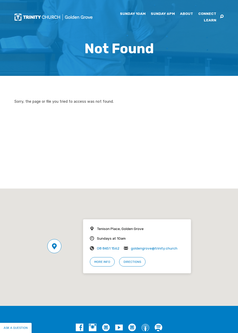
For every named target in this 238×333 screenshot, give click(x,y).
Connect (207, 14)
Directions (132, 262)
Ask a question (16, 328)
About (186, 14)
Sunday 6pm (163, 14)
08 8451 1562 (108, 248)
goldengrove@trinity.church (154, 248)
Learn (210, 20)
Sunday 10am (133, 14)
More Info (102, 262)
